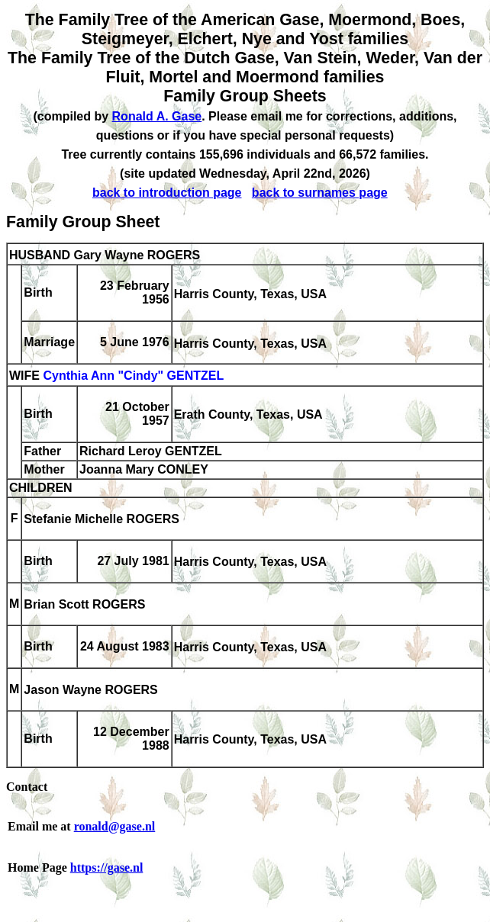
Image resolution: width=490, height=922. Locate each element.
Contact (26, 786)
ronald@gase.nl (115, 826)
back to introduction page (167, 192)
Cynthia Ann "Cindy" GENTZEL (133, 376)
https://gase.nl (106, 867)
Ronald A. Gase (157, 116)
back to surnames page (320, 192)
